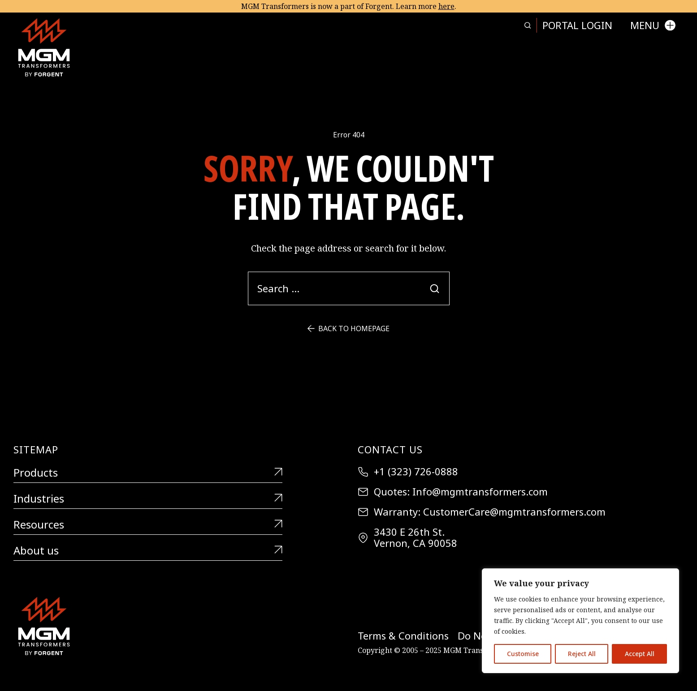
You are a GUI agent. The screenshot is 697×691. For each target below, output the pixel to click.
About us (147, 551)
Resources (147, 525)
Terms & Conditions (403, 635)
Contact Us (390, 449)
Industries (147, 499)
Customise (523, 653)
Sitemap (36, 449)
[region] (580, 620)
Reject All (582, 653)
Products (147, 473)
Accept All (639, 653)
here (446, 6)
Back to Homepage (348, 328)
